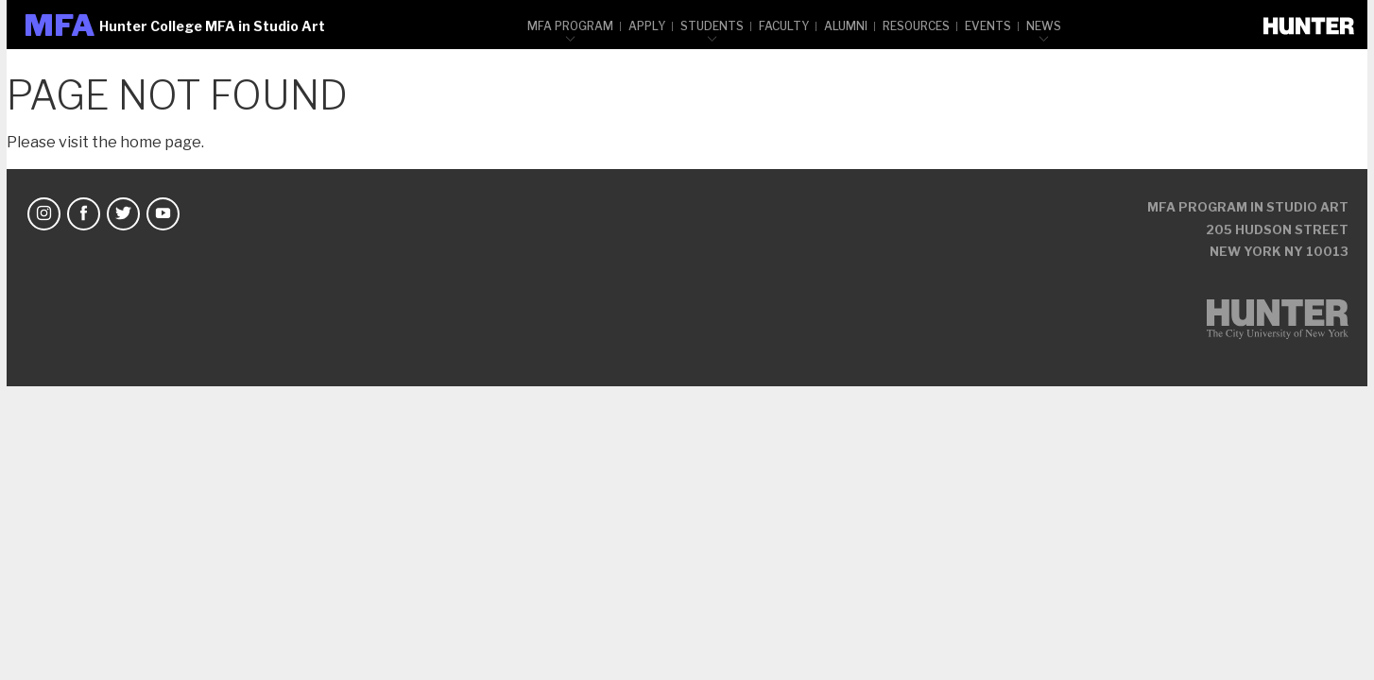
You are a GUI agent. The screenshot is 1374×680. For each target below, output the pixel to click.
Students (712, 26)
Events (988, 26)
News (1043, 26)
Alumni (845, 26)
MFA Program (570, 26)
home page (160, 142)
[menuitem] (571, 24)
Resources (916, 26)
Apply (646, 26)
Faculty (784, 26)
